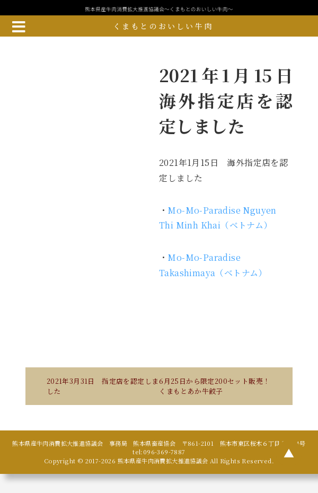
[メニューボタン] (18, 26)
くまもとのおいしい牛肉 (163, 26)
